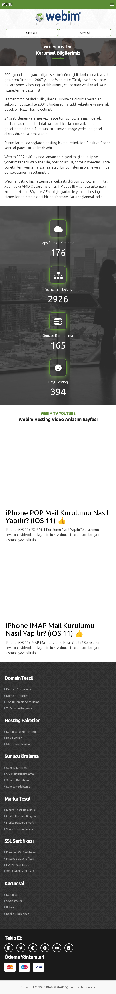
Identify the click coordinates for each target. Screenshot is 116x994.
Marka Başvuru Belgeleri (22, 816)
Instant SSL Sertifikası (20, 858)
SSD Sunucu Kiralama (20, 773)
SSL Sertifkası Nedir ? (20, 871)
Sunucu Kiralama (17, 767)
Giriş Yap (31, 32)
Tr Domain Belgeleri (19, 708)
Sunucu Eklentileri (17, 780)
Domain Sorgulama (18, 689)
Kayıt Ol (85, 32)
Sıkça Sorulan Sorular (20, 829)
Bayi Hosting (14, 737)
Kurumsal (12, 894)
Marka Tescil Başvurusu (21, 809)
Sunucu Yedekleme (18, 786)
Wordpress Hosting (19, 744)
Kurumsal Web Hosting (21, 731)
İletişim (11, 907)
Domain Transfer (17, 695)
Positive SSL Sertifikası (21, 852)
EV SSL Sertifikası (17, 865)
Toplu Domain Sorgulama (22, 701)
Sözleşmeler (14, 900)
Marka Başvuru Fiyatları (21, 822)
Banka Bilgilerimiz (17, 913)
